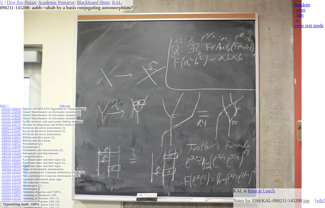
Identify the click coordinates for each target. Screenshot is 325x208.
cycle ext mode (309, 25)
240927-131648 (11, 127)
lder (299, 15)
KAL (117, 2)
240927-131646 (11, 134)
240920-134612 (11, 137)
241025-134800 (11, 121)
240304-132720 (11, 169)
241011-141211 (11, 124)
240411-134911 (11, 143)
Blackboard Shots (93, 2)
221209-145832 (11, 172)
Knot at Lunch (261, 190)
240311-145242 (11, 159)
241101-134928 (11, 118)
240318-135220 (11, 153)
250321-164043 (11, 108)
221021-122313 (11, 185)
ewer (300, 10)
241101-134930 (11, 112)
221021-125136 (11, 181)
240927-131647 (11, 131)
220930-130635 (11, 188)
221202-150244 (11, 178)
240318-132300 (11, 156)
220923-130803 (11, 191)
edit (320, 200)
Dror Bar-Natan (21, 2)
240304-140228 (11, 166)
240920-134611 (11, 140)
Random (302, 4)
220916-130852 (11, 194)
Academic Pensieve (56, 2)
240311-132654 (11, 162)
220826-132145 (11, 197)
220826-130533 (11, 201)
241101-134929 (11, 115)
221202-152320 (11, 175)
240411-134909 (11, 146)
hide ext (65, 105)
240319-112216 (11, 150)
